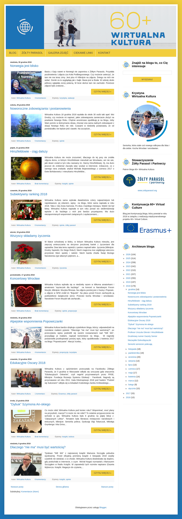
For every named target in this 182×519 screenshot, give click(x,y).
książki (65, 184)
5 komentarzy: (41, 141)
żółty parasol (70, 225)
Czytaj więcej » (102, 91)
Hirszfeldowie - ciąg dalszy (29, 151)
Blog (12, 52)
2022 (128, 270)
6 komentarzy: (41, 225)
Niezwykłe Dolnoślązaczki (139, 340)
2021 (128, 274)
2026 (128, 254)
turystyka (63, 98)
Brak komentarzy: (42, 184)
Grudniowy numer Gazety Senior (142, 336)
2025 (128, 258)
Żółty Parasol (32, 52)
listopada (132, 349)
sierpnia (132, 361)
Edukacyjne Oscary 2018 (27, 363)
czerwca (132, 369)
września (132, 357)
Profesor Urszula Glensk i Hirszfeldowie (145, 332)
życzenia (63, 268)
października (134, 353)
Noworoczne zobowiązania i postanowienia (40, 108)
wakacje (71, 98)
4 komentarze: (41, 352)
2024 (128, 262)
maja (130, 373)
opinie (62, 141)
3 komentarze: (41, 98)
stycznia (132, 388)
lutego (131, 384)
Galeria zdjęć (58, 52)
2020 (128, 278)
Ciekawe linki (83, 52)
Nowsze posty (17, 487)
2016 (128, 397)
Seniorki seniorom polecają (140, 344)
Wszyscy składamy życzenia (30, 236)
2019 (128, 282)
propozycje (72, 311)
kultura (71, 437)
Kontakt (104, 52)
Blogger (102, 507)
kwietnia (132, 376)
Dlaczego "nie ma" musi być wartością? (38, 447)
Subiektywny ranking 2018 (28, 194)
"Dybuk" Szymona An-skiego (30, 404)
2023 (128, 266)
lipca (130, 365)
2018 (128, 286)
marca (131, 381)
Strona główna (62, 487)
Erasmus (62, 394)
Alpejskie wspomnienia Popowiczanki (36, 321)
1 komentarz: (40, 394)
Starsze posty (107, 487)
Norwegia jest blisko (24, 66)
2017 (128, 393)
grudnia (132, 289)
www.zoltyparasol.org (147, 190)
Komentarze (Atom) (30, 491)
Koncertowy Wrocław (25, 278)
